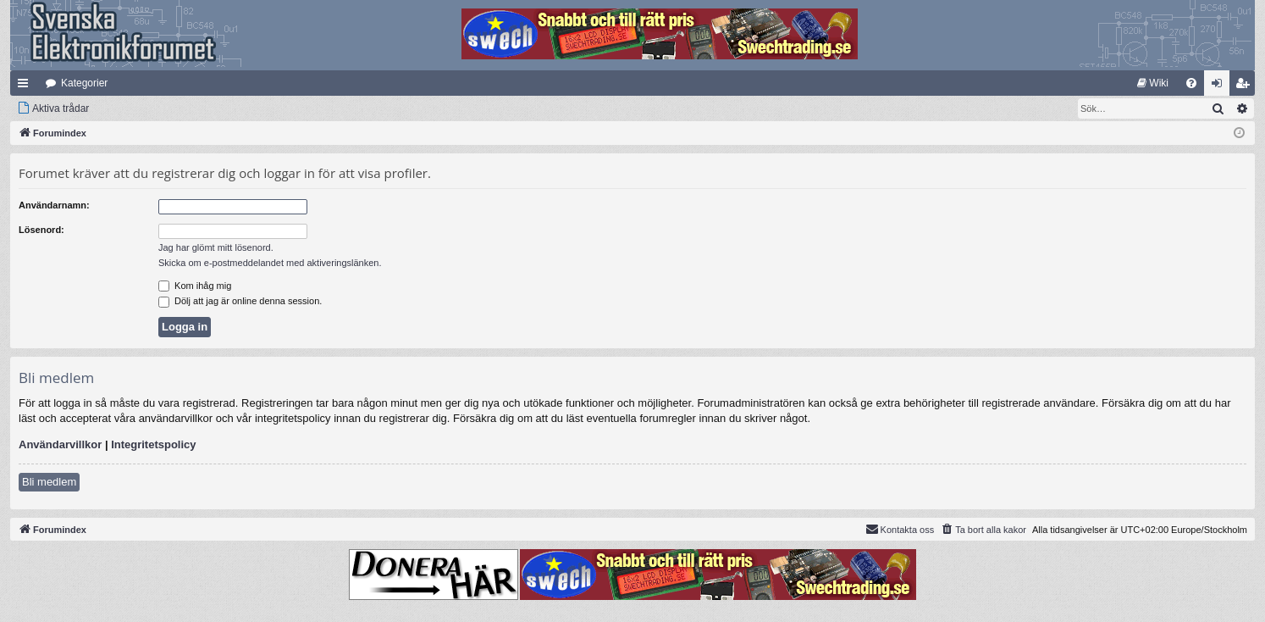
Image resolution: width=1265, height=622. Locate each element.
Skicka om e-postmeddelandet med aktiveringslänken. (270, 263)
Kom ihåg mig (194, 285)
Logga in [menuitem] (1220, 86)
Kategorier (84, 83)
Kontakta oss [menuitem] (900, 529)
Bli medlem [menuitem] (1246, 86)
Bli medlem (49, 481)
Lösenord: (41, 230)
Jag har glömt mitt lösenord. (215, 247)
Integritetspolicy (153, 444)
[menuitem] (1153, 83)
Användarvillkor (60, 444)
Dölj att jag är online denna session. (240, 301)
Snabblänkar (26, 86)
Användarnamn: (54, 205)
